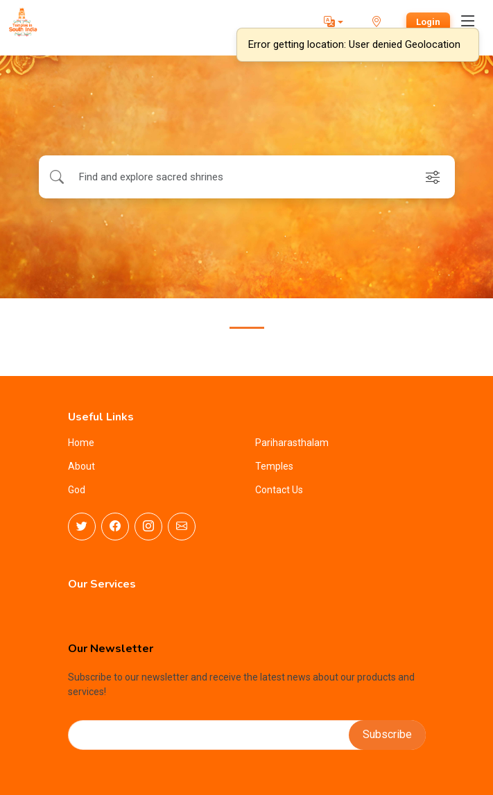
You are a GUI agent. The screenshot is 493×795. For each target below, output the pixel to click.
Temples (274, 466)
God (76, 490)
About (81, 466)
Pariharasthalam (292, 442)
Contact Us (279, 490)
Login (428, 22)
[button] (333, 22)
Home (81, 442)
